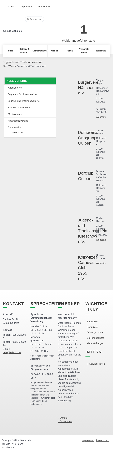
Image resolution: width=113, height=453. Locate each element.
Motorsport (17, 132)
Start (5, 66)
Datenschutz (102, 440)
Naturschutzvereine (18, 121)
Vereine (12, 66)
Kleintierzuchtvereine (19, 107)
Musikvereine (15, 114)
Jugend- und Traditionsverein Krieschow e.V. (92, 231)
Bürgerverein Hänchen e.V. (90, 87)
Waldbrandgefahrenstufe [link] (78, 40)
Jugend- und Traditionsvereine (24, 101)
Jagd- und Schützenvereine (22, 94)
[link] (74, 28)
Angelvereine (15, 87)
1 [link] (83, 29)
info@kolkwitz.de (12, 352)
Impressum (88, 440)
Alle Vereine (17, 80)
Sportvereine (14, 127)
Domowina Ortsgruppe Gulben (88, 137)
